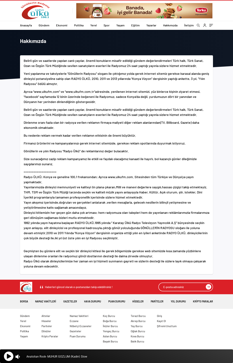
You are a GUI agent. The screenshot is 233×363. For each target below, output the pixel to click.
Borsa (24, 300)
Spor (107, 25)
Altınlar (46, 316)
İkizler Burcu (110, 326)
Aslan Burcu (110, 336)
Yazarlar (151, 25)
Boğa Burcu (109, 321)
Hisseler (138, 300)
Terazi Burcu (138, 316)
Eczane (74, 321)
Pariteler (157, 300)
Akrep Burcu (138, 321)
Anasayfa (26, 25)
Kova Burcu (137, 336)
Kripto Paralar (203, 300)
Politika (79, 25)
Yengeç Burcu (111, 331)
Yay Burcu (137, 326)
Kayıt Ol (161, 321)
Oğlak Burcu (138, 331)
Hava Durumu (92, 300)
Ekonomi (61, 25)
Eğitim (135, 25)
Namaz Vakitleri (45, 300)
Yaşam (120, 25)
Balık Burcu (137, 341)
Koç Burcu (109, 316)
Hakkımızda (170, 25)
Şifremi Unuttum (167, 326)
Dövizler (46, 331)
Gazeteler (70, 300)
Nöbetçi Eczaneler (81, 326)
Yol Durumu (178, 300)
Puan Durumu (116, 300)
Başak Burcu (110, 341)
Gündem (44, 25)
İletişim (189, 25)
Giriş (159, 316)
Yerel (93, 25)
